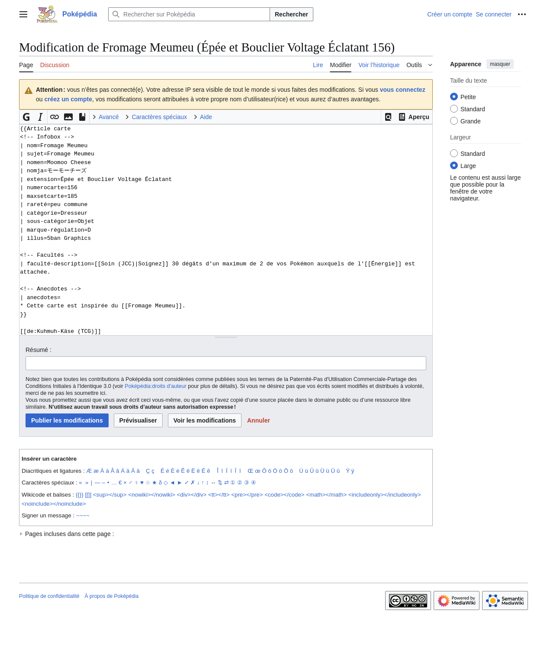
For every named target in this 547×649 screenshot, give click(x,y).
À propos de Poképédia (111, 596)
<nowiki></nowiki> (151, 494)
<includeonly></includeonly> (384, 494)
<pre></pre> (247, 494)
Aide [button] (206, 116)
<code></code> (284, 494)
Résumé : (38, 349)
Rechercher (291, 14)
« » (83, 482)
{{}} (80, 494)
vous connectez (402, 89)
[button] (388, 117)
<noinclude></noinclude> (54, 503)
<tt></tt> (219, 494)
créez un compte (68, 99)
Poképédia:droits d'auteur (155, 386)
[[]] (88, 494)
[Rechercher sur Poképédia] (189, 14)
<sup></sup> (110, 494)
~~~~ (83, 515)
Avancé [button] (109, 116)
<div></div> (192, 494)
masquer (500, 64)
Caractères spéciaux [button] (159, 116)
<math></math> (326, 494)
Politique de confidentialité (49, 596)
